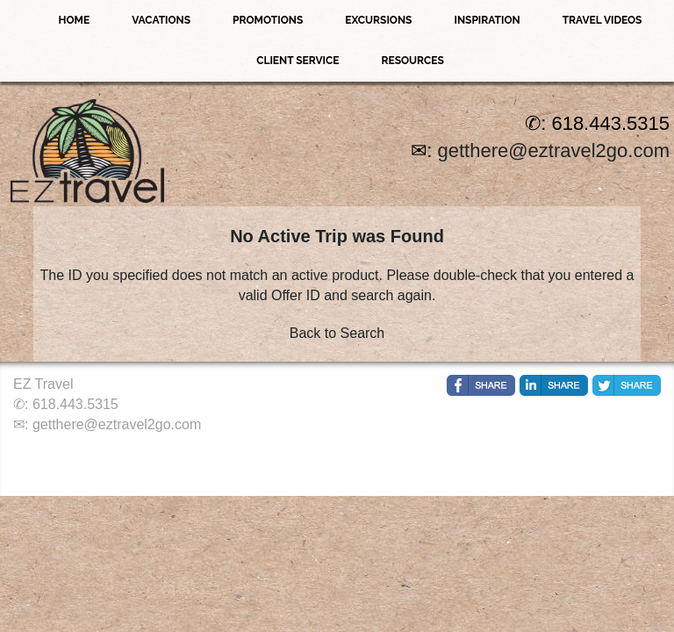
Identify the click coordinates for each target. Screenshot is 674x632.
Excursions (378, 20)
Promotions (268, 20)
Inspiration (487, 20)
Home (74, 20)
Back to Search (337, 333)
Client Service (297, 60)
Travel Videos (602, 20)
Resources (412, 60)
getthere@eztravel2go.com (554, 151)
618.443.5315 (75, 404)
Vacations (161, 20)
